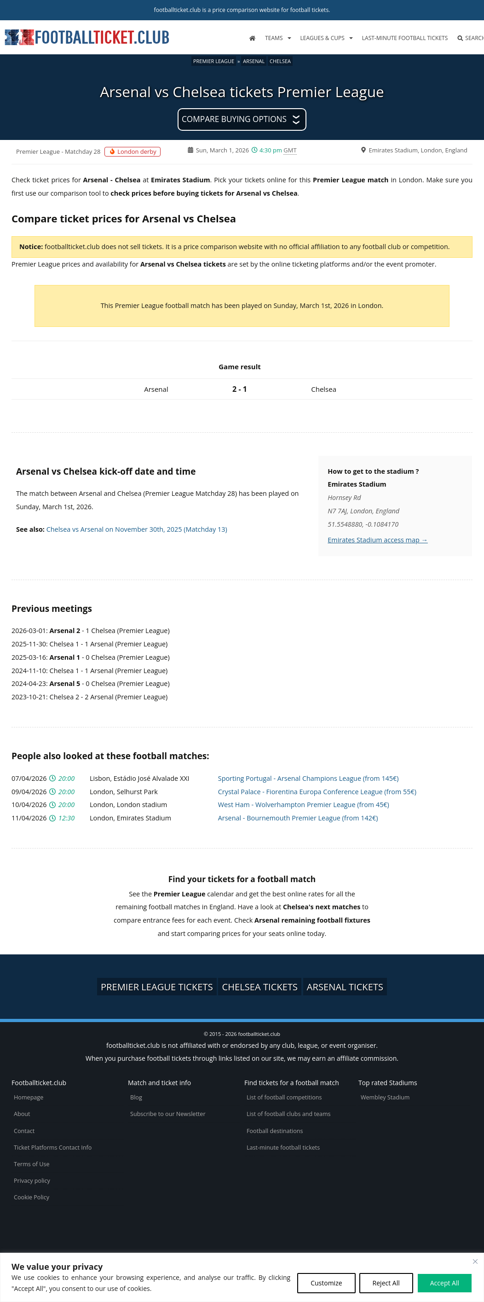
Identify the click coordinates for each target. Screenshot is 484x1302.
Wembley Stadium (385, 1097)
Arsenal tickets (345, 986)
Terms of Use (31, 1164)
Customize (326, 1283)
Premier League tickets (157, 986)
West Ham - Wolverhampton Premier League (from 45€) (303, 804)
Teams (273, 38)
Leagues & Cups (322, 38)
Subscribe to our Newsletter (168, 1114)
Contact (24, 1131)
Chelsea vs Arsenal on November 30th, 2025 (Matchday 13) (136, 529)
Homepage (28, 1097)
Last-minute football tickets (405, 38)
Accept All (444, 1283)
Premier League (213, 61)
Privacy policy (32, 1181)
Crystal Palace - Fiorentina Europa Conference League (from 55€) (317, 791)
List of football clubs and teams (289, 1114)
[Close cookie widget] (475, 1261)
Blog (136, 1097)
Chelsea (280, 61)
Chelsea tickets (260, 986)
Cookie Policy (31, 1197)
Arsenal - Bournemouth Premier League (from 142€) (298, 818)
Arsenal (254, 61)
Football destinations (275, 1131)
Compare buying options (234, 119)
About (22, 1114)
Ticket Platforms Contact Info (53, 1147)
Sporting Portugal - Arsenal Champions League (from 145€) (308, 778)
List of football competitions (284, 1097)
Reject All (386, 1283)
